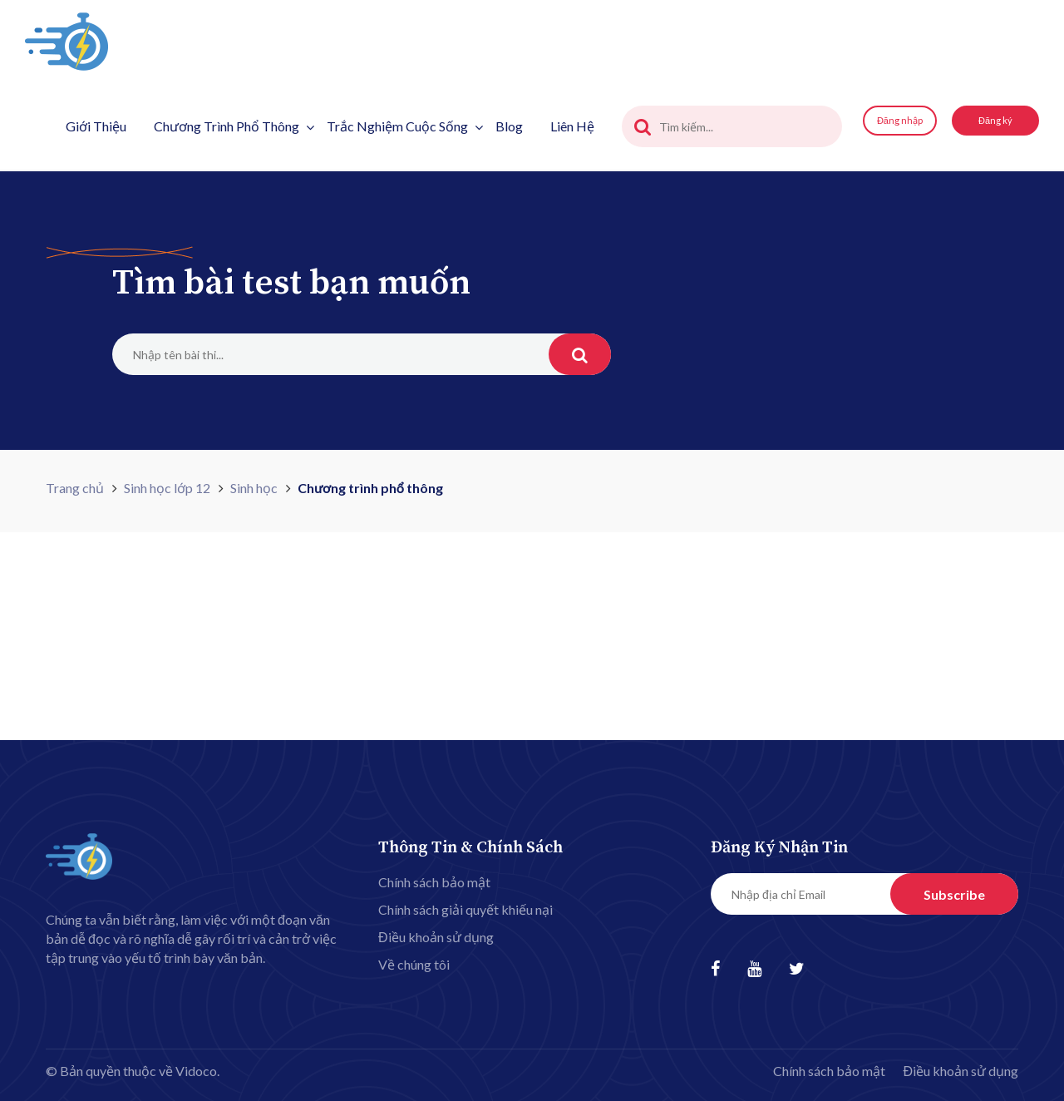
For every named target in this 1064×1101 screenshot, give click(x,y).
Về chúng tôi (414, 964)
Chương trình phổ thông (234, 126)
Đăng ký (995, 120)
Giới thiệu (96, 126)
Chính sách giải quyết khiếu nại (465, 909)
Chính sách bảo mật (434, 882)
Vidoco (196, 1071)
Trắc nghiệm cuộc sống (405, 126)
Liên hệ (572, 126)
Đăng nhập (900, 120)
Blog (509, 126)
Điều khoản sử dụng (436, 937)
